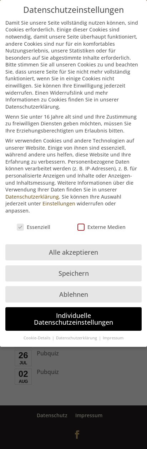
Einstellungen (58, 199)
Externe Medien (101, 223)
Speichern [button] (74, 269)
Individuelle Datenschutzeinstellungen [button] (73, 315)
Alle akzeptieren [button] (73, 248)
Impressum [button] (113, 334)
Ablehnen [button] (73, 290)
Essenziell (33, 223)
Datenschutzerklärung (32, 193)
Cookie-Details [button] (37, 334)
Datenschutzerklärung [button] (77, 334)
